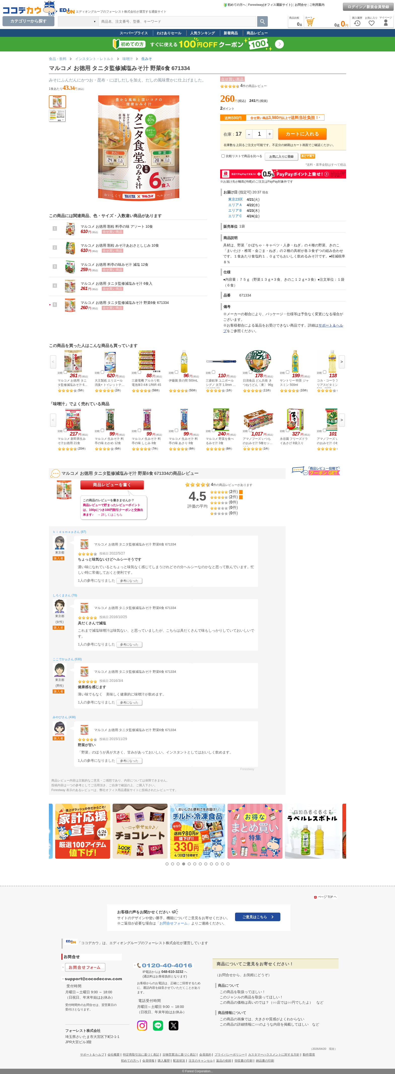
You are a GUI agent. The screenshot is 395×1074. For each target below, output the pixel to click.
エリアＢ (235, 210)
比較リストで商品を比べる (244, 156)
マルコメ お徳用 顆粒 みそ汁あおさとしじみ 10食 (120, 245)
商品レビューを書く (112, 485)
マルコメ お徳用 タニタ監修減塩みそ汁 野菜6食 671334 (125, 303)
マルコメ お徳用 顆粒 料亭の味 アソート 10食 (117, 226)
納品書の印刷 (265, 1060)
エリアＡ (235, 205)
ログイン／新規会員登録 (368, 7)
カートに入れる (302, 133)
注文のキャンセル (201, 1060)
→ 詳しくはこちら (109, 514)
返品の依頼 (223, 1060)
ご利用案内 (316, 5)
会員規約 (205, 1054)
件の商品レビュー (253, 86)
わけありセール (169, 33)
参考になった (129, 581)
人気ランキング (202, 33)
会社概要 (114, 1054)
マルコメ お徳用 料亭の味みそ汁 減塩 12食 (114, 265)
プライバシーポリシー (230, 1054)
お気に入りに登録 (281, 156)
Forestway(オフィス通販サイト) (270, 5)
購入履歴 (164, 1060)
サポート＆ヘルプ (92, 1054)
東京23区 (235, 199)
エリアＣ (235, 216)
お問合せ (301, 5)
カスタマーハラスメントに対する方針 (274, 1054)
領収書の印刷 (244, 1060)
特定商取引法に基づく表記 (141, 1054)
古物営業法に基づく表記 (179, 1054)
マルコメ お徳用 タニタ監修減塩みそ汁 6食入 (116, 283)
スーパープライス (134, 33)
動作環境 (309, 1054)
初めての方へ (234, 5)
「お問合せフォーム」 (173, 923)
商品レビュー (257, 33)
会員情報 (148, 1060)
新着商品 (231, 33)
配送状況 (179, 1060)
